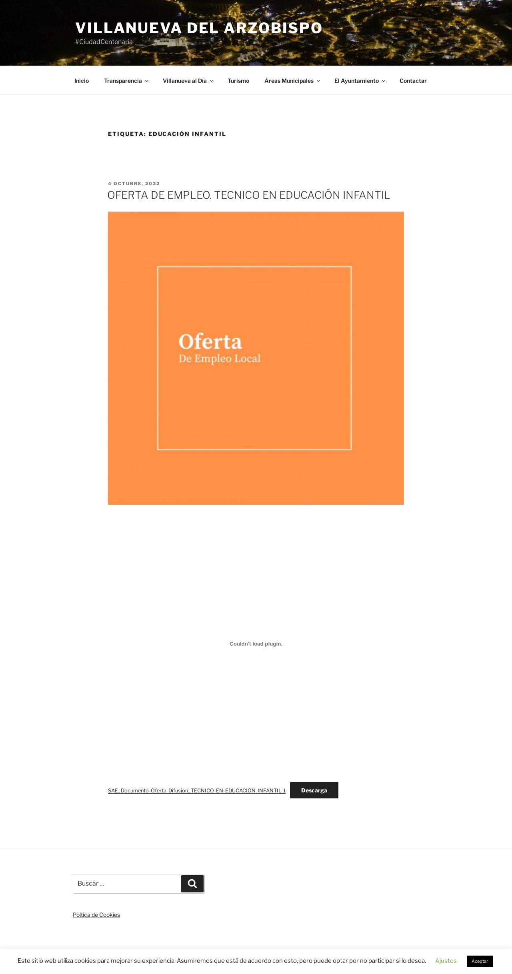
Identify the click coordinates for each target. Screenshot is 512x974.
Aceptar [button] (480, 961)
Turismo (238, 80)
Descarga (314, 790)
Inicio (81, 80)
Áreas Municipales (292, 80)
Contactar (413, 80)
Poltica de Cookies (96, 914)
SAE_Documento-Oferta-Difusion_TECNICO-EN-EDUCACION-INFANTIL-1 (197, 791)
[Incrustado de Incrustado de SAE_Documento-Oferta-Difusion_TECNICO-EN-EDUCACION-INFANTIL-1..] (256, 644)
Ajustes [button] (446, 960)
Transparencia (127, 80)
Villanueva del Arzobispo (199, 28)
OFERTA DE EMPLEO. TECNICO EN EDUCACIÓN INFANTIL (248, 195)
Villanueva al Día (188, 80)
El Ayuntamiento (360, 80)
